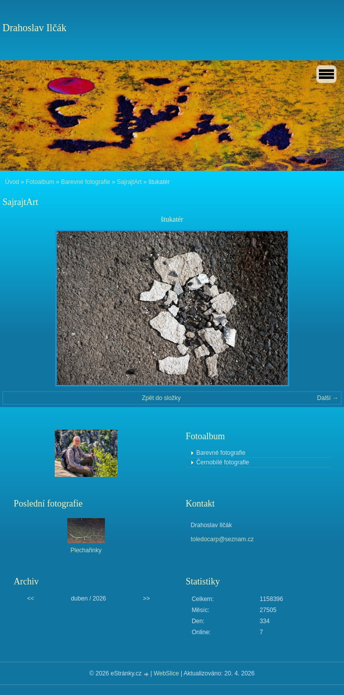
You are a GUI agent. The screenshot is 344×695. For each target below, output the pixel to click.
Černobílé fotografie (222, 462)
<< (30, 598)
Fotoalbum (40, 181)
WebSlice (166, 673)
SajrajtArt (129, 181)
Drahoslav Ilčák (34, 27)
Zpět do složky (161, 398)
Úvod (12, 181)
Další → (327, 398)
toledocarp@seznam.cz (222, 539)
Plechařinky (85, 550)
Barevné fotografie (85, 181)
